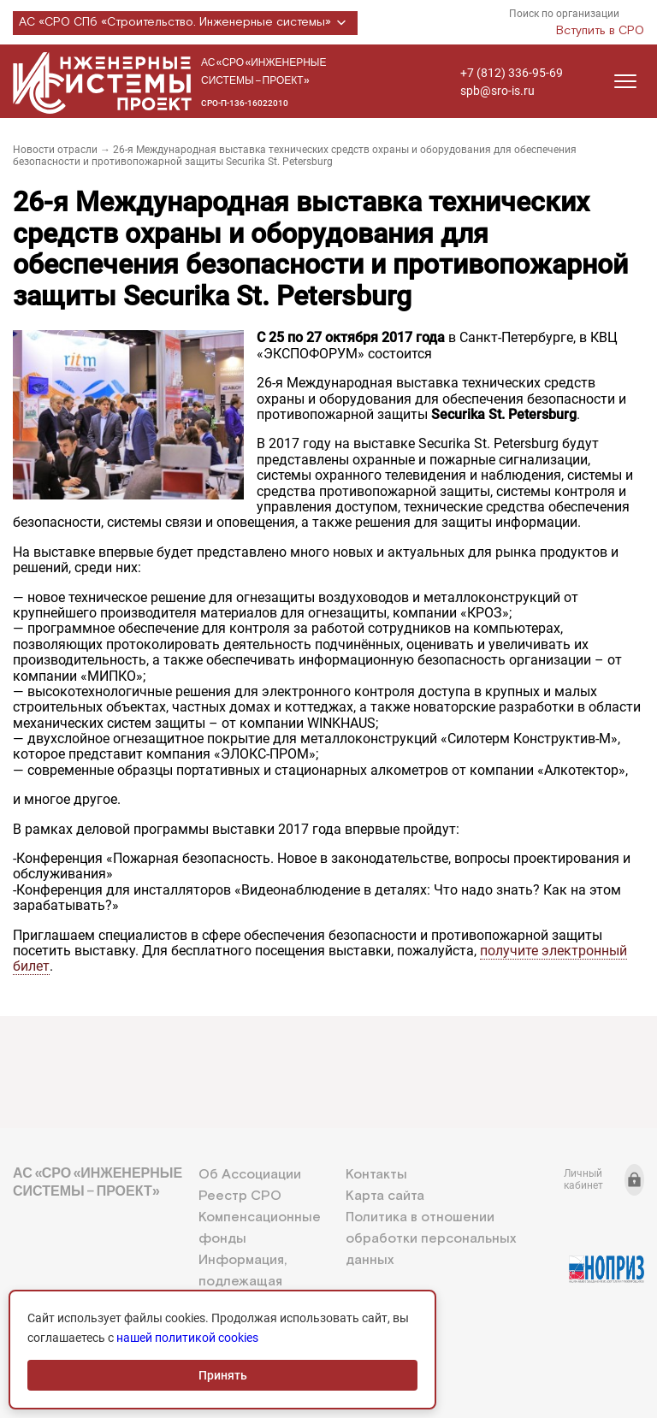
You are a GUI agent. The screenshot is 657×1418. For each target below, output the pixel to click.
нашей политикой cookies (187, 1337)
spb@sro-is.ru (497, 90)
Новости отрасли (55, 150)
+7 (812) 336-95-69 (511, 73)
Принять (222, 1375)
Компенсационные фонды (259, 1228)
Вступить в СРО (600, 30)
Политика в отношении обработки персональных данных (431, 1238)
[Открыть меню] (625, 81)
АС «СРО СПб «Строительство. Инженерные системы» (185, 23)
